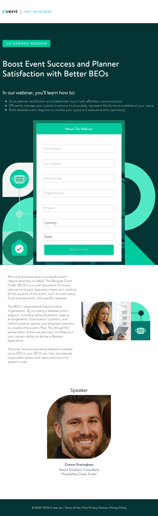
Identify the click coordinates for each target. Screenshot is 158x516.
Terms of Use (73, 507)
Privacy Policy (118, 507)
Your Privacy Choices (95, 507)
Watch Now (79, 249)
